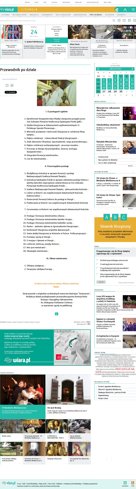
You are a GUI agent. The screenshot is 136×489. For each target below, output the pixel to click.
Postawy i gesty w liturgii (39, 237)
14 (109, 83)
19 (98, 87)
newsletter (124, 20)
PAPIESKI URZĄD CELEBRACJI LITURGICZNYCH (115, 367)
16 (121, 83)
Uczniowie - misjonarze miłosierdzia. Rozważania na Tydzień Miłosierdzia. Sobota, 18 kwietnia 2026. (107, 148)
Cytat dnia (56, 45)
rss (119, 20)
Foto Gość (51, 484)
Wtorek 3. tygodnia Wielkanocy (109, 389)
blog (36, 2)
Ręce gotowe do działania (107, 160)
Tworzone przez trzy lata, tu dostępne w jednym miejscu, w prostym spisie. (106, 202)
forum (27, 2)
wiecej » (34, 60)
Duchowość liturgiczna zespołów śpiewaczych (49, 230)
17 (126, 83)
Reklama (59, 484)
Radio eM (78, 2)
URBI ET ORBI (119, 374)
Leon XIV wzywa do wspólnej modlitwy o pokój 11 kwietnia (105, 298)
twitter (134, 20)
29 (98, 76)
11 (132, 80)
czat (45, 2)
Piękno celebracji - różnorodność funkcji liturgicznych (53, 138)
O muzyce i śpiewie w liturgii (41, 240)
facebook (129, 20)
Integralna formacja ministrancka (43, 155)
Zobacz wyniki (123, 283)
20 (104, 87)
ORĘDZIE (119, 363)
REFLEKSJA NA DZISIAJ (105, 369)
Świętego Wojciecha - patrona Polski (112, 392)
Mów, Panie (75, 44)
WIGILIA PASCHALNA (110, 376)
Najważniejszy (103, 395)
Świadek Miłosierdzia (106, 142)
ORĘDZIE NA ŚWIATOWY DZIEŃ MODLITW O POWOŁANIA (115, 364)
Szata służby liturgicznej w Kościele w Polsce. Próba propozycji (57, 233)
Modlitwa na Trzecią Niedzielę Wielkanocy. (106, 129)
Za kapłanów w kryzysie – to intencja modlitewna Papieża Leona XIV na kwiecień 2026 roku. (108, 341)
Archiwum (131, 283)
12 (98, 83)
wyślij (7, 85)
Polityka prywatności (90, 484)
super (38, 322)
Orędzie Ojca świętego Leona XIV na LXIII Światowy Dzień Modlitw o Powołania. (107, 115)
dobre (32, 322)
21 (109, 87)
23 (121, 87)
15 (115, 83)
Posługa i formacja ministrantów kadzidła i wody (50, 223)
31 (109, 76)
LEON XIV (102, 359)
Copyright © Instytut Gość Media (28, 486)
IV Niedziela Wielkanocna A (101, 46)
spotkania (66, 2)
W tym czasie (103, 398)
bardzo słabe (11, 322)
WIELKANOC (131, 374)
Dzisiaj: (115, 65)
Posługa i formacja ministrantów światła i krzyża (50, 219)
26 (98, 91)
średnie (26, 322)
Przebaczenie (103, 157)
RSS (132, 482)
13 (104, 83)
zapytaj (54, 2)
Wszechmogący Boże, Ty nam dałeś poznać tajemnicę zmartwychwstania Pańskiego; (11, 52)
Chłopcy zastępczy (36, 265)
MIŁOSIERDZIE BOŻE (114, 359)
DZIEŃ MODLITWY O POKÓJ (124, 357)
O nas (19, 484)
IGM (23, 484)
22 (115, 87)
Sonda (96, 246)
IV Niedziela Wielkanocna (14, 408)
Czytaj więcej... (79, 60)
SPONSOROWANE (109, 372)
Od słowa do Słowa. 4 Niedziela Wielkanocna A (108, 179)
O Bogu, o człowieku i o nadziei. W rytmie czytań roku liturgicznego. (108, 185)
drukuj (12, 85)
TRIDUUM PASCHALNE (126, 372)
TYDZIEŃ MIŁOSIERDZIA (104, 374)
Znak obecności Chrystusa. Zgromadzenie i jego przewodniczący (57, 141)
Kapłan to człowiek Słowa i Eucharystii (105, 320)
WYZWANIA (123, 376)
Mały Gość (107, 2)
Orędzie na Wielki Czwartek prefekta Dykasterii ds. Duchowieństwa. (105, 326)
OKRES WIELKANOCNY (106, 363)
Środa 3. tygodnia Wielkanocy (109, 387)
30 (104, 76)
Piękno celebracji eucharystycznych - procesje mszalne (53, 145)
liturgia (29, 9)
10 (126, 80)
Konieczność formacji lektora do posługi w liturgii (51, 199)
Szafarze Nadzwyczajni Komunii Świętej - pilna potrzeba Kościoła (58, 189)
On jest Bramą (54, 408)
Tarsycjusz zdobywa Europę (40, 269)
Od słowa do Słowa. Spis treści (108, 196)
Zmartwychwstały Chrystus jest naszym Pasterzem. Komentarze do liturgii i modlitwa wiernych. (19, 412)
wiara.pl (9, 9)
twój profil (125, 9)
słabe (20, 322)
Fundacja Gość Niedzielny (72, 484)
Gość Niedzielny (93, 2)
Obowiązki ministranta (38, 251)
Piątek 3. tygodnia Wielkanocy (11, 46)
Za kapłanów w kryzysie (107, 336)
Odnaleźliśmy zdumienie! (108, 125)
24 (126, 87)
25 (132, 87)
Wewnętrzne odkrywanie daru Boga (108, 109)
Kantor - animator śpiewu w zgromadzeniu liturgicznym (53, 226)
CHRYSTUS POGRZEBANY (110, 355)
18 (132, 83)
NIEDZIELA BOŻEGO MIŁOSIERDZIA (121, 361)
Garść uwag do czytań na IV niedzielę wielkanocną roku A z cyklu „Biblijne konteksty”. (67, 412)
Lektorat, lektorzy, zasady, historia (43, 244)
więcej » (11, 60)
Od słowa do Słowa (101, 172)
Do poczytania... (124, 45)
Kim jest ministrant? (37, 247)
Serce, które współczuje (107, 163)
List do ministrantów (37, 158)
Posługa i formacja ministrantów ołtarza (46, 216)
